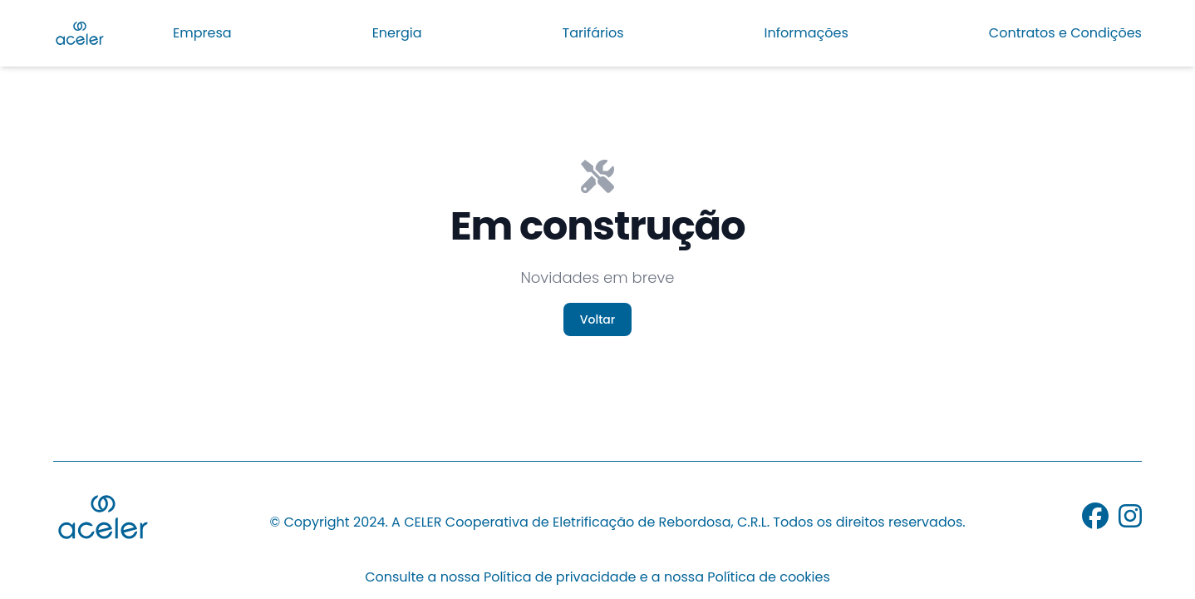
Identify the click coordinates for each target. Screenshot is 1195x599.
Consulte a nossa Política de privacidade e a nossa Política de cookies (597, 578)
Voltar (597, 319)
